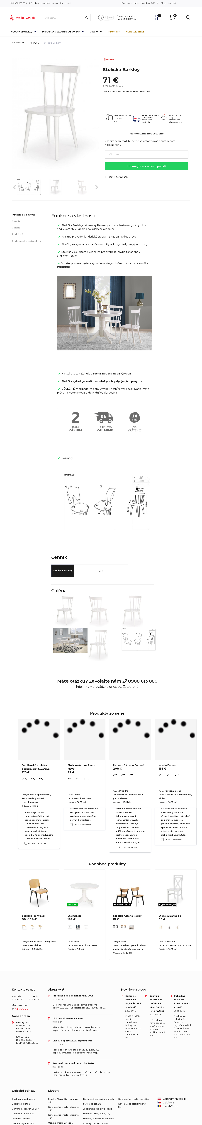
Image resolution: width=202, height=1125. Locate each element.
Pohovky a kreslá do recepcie (98, 1118)
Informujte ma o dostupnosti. (146, 166)
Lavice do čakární (92, 1104)
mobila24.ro (168, 1106)
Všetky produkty (21, 31)
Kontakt (172, 3)
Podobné (17, 234)
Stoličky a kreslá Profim (95, 1123)
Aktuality (56, 989)
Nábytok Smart (135, 31)
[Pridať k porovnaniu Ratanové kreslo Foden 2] (117, 847)
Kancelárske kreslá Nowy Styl (133, 1099)
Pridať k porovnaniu (115, 177)
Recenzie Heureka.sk (23, 1113)
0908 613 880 (19, 3)
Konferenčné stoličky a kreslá (98, 1099)
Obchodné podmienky (23, 1099)
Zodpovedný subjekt (27, 241)
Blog (163, 3)
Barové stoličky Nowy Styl (96, 1113)
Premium (114, 31)
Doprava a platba (130, 3)
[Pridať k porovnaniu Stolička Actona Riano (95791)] (71, 824)
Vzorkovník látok (150, 3)
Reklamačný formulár (23, 1123)
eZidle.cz (166, 1102)
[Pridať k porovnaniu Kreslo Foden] (162, 839)
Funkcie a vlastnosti (24, 214)
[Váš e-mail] (146, 155)
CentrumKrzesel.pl (172, 1098)
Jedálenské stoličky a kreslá (97, 1109)
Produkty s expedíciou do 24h (61, 31)
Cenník (16, 221)
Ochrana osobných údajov (25, 1109)
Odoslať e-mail (22, 1009)
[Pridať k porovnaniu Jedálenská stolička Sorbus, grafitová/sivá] (25, 843)
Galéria (16, 227)
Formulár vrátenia (21, 1118)
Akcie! (94, 31)
